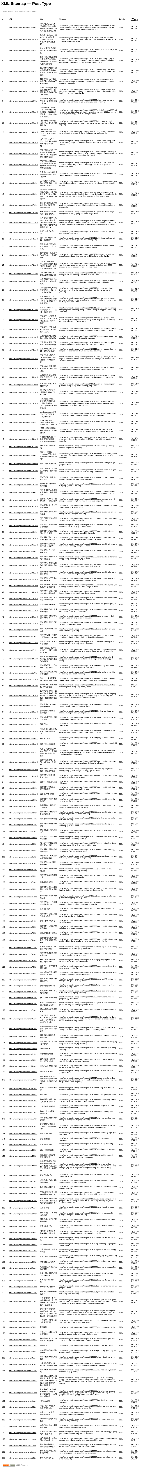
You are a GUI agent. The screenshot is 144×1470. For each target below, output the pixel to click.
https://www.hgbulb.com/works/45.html (23, 1156)
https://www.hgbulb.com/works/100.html (23, 800)
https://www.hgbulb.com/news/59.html (23, 1066)
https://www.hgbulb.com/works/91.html (23, 857)
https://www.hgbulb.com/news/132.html (23, 579)
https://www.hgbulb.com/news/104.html (23, 776)
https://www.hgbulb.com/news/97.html (23, 819)
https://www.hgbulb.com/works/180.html (23, 194)
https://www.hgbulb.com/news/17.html (23, 1345)
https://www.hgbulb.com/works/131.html (23, 586)
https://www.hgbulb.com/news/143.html (23, 506)
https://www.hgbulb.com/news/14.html (23, 1364)
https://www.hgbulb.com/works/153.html (23, 430)
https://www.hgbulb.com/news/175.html (23, 239)
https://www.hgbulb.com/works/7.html (22, 1420)
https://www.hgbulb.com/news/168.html (23, 300)
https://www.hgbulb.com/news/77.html (23, 948)
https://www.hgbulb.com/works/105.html (23, 770)
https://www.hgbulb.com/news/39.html (23, 1201)
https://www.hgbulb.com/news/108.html (23, 744)
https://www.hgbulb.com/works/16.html (23, 1351)
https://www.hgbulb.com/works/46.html (23, 1150)
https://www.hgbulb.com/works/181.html (23, 183)
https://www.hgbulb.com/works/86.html (23, 889)
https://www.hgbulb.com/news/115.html (23, 695)
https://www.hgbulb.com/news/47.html (23, 1144)
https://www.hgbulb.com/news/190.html (23, 91)
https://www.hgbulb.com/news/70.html (23, 992)
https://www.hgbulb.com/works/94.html (23, 838)
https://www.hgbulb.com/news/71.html (23, 986)
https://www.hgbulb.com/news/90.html (23, 863)
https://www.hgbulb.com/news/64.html (23, 1036)
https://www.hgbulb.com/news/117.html (23, 679)
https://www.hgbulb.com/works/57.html (23, 1080)
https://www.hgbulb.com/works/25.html (23, 1287)
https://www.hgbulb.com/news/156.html (23, 403)
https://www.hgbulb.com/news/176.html (23, 232)
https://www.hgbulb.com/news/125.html (23, 623)
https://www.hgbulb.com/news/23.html (23, 1301)
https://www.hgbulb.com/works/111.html (23, 724)
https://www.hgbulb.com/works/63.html (23, 1043)
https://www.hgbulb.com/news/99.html (23, 806)
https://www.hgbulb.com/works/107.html (23, 752)
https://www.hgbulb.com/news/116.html (23, 686)
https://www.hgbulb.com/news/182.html (23, 174)
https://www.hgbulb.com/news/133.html (23, 573)
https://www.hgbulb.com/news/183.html (23, 164)
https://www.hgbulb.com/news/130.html (23, 592)
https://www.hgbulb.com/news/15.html (23, 1358)
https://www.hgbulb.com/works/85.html (23, 897)
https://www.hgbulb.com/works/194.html (23, 50)
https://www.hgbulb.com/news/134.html (23, 565)
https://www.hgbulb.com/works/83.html (23, 909)
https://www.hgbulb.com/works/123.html (23, 636)
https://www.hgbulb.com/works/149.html (23, 464)
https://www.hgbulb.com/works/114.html (23, 705)
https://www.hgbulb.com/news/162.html (23, 350)
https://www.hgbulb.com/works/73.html (23, 973)
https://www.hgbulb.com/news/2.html (22, 1452)
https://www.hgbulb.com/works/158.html (23, 385)
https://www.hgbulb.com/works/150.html (23, 455)
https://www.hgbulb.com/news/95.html (23, 831)
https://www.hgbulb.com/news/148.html (23, 471)
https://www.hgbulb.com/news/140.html (23, 526)
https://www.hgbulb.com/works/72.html (23, 980)
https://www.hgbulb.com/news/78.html (23, 940)
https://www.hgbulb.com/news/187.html (23, 123)
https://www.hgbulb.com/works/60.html (23, 1060)
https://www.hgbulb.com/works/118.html (23, 673)
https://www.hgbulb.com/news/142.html (23, 513)
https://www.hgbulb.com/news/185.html (23, 142)
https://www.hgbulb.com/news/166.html (23, 320)
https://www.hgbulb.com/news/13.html (23, 1371)
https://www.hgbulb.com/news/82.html (23, 915)
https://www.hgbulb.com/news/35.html (23, 1226)
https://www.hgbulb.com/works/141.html (23, 519)
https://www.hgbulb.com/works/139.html (23, 532)
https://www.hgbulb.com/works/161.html (23, 359)
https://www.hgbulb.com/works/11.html (23, 1393)
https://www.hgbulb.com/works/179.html (23, 205)
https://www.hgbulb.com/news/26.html (23, 1281)
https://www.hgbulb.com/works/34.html (23, 1232)
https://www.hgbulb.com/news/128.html (23, 604)
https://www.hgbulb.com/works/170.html (23, 281)
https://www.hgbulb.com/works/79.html (23, 933)
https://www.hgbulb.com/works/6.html (22, 1426)
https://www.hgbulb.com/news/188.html (23, 112)
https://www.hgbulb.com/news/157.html (23, 392)
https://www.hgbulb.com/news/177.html (23, 222)
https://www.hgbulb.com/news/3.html (22, 1445)
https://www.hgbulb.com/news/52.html (23, 1112)
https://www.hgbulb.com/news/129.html (23, 599)
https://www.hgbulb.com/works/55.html (23, 1094)
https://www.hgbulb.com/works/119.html (23, 666)
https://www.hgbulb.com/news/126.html (23, 617)
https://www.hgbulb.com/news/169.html (23, 290)
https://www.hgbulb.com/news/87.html (23, 882)
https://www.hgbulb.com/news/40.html (23, 1193)
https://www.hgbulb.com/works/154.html (23, 422)
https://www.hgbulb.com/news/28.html (23, 1268)
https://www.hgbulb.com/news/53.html (23, 1106)
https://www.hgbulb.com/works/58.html (23, 1072)
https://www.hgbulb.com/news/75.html (23, 960)
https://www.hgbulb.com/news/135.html (23, 558)
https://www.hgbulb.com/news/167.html (23, 310)
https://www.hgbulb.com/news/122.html (23, 643)
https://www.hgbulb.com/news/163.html (23, 343)
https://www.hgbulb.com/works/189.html (23, 101)
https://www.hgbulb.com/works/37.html (23, 1214)
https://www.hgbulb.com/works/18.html (23, 1339)
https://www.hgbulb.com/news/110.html (23, 731)
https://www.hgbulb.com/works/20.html (23, 1327)
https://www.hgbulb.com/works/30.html (23, 1256)
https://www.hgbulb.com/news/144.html (23, 500)
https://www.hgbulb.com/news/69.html (23, 998)
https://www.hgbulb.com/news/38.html (23, 1208)
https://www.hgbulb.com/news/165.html (23, 329)
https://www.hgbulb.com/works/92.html (23, 850)
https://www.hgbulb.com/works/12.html (23, 1380)
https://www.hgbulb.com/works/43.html (23, 1175)
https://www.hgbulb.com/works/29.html (23, 1262)
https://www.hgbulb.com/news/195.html (23, 39)
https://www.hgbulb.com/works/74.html (23, 967)
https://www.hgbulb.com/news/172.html (23, 265)
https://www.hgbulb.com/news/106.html (23, 762)
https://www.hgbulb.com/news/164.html (23, 337)
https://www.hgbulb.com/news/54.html (23, 1100)
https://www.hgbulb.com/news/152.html (23, 439)
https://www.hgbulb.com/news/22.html (23, 1312)
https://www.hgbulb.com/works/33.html (23, 1239)
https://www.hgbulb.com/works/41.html (23, 1187)
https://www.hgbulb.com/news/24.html (23, 1293)
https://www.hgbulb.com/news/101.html (23, 794)
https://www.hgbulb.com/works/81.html (23, 921)
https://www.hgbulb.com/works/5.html (22, 1433)
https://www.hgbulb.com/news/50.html (23, 1126)
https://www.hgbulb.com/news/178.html (23, 213)
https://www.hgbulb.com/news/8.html (22, 1413)
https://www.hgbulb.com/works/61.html (23, 1054)
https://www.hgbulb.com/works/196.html (23, 27)
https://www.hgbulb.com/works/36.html (23, 1220)
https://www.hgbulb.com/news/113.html (23, 712)
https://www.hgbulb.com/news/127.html (23, 610)
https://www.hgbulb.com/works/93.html (23, 844)
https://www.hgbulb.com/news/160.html (23, 368)
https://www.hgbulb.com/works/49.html (23, 1133)
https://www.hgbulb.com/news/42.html (23, 1181)
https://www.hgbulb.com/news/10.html (23, 1401)
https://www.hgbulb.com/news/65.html (23, 1029)
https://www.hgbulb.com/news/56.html (23, 1089)
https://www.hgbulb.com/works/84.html (23, 903)
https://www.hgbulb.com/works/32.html (23, 1244)
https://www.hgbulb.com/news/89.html (23, 870)
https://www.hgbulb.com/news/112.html (23, 718)
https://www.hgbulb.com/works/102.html (23, 788)
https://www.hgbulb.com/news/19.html (23, 1333)
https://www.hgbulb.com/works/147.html (23, 478)
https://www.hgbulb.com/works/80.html (23, 927)
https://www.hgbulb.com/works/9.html (22, 1407)
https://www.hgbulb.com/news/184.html (23, 153)
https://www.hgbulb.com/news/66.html (23, 1019)
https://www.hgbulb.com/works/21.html (23, 1321)
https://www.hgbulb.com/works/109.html (23, 738)
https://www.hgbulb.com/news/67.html (23, 1010)
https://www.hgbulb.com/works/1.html (22, 1458)
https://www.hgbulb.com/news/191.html (23, 81)
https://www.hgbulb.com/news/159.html (23, 377)
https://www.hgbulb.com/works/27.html (23, 1274)
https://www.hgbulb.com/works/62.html (23, 1049)
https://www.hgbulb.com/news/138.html (23, 538)
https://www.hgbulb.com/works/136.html (23, 551)
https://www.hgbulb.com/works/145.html (23, 492)
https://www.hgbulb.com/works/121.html (23, 650)
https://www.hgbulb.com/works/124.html (23, 630)
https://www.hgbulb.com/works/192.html (23, 71)
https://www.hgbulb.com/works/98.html (23, 813)
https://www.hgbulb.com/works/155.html (23, 414)
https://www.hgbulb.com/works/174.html (23, 246)
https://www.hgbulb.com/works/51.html (23, 1119)
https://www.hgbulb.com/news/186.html (23, 132)
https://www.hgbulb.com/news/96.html (23, 825)
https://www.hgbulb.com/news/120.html (23, 659)
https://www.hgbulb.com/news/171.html (23, 274)
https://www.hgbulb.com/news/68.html (23, 1004)
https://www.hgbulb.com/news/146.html (23, 485)
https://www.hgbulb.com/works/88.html (23, 876)
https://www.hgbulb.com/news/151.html (23, 447)
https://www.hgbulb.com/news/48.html (23, 1139)
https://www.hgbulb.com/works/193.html (23, 60)
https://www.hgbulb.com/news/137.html (23, 545)
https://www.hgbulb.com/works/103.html (23, 782)
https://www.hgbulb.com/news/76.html (23, 954)
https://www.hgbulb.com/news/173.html (23, 255)
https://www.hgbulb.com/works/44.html (23, 1166)
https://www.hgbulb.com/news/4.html (22, 1439)
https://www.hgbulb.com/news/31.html (23, 1250)
